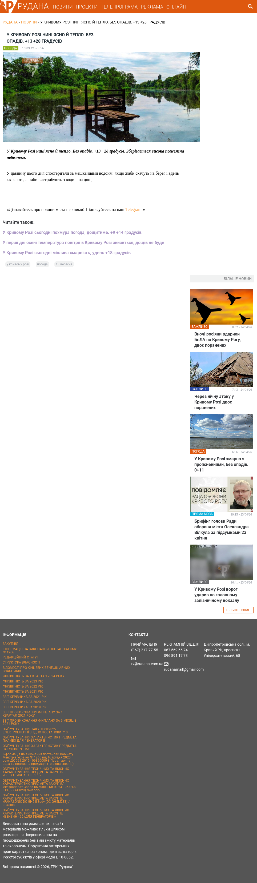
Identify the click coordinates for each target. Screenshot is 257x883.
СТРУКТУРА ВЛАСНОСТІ (21, 662)
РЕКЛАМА (152, 7)
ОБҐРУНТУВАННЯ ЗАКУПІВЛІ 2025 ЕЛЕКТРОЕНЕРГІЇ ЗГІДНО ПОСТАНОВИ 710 (35, 730)
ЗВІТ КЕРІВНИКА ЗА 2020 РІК (25, 702)
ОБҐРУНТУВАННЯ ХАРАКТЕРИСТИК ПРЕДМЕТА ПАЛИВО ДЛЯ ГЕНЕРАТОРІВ (40, 739)
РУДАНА (33, 6)
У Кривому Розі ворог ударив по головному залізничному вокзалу (216, 595)
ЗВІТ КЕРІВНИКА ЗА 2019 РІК (25, 707)
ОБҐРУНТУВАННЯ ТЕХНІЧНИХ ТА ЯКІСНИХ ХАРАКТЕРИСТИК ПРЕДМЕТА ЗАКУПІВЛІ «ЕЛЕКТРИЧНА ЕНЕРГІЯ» (36, 772)
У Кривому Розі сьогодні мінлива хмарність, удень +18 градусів (67, 252)
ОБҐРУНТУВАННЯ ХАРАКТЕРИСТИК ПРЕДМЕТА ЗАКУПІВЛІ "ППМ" (40, 747)
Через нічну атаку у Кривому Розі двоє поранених (214, 402)
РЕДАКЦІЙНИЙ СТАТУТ (21, 657)
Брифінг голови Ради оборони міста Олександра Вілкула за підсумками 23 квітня (221, 530)
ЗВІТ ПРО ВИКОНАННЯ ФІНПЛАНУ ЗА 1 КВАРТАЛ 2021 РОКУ (33, 713)
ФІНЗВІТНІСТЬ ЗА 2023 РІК (23, 681)
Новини (29, 22)
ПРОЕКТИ (87, 7)
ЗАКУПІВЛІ (11, 644)
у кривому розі (18, 264)
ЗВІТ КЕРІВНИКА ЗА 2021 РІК (25, 697)
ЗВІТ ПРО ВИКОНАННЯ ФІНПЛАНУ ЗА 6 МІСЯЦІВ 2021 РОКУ (39, 722)
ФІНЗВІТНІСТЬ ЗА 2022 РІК (23, 686)
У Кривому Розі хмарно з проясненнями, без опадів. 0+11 (221, 464)
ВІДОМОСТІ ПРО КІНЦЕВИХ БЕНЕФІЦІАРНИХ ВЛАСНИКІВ (36, 669)
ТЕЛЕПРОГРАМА (119, 7)
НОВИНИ (63, 7)
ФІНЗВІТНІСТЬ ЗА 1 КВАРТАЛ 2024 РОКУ (34, 676)
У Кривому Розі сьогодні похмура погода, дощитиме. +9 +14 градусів (72, 232)
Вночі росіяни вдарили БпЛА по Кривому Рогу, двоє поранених (217, 339)
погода (42, 264)
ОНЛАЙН (176, 7)
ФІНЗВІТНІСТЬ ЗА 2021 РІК (23, 691)
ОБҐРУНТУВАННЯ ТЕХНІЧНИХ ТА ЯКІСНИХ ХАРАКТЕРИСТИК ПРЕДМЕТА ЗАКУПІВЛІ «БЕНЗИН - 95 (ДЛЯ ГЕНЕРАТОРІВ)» (36, 813)
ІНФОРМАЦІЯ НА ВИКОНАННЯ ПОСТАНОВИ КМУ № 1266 (40, 650)
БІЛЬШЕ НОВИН (238, 610)
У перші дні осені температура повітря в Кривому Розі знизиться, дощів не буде (83, 242)
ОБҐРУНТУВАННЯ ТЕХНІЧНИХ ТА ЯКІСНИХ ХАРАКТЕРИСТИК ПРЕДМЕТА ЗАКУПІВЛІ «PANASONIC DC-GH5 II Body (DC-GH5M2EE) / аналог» (36, 800)
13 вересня (64, 264)
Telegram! (134, 209)
